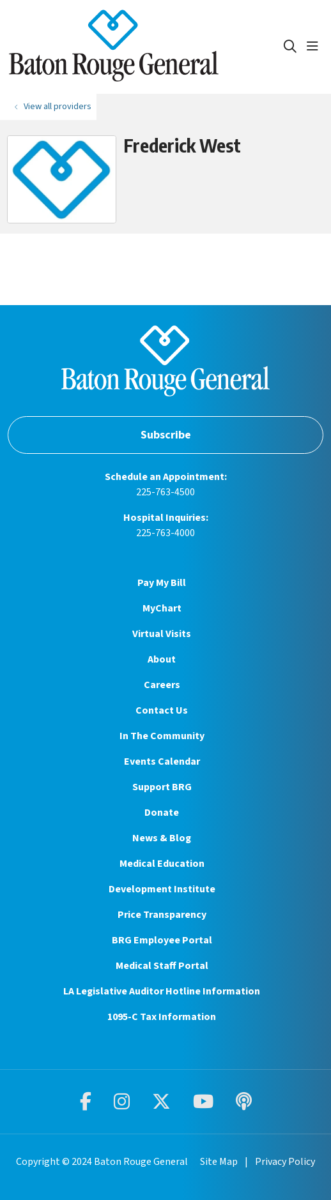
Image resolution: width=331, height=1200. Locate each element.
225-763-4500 (165, 492)
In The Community (161, 736)
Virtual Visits (161, 634)
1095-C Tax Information (161, 1017)
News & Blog (161, 838)
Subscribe (166, 435)
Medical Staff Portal (162, 966)
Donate (161, 813)
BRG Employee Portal (162, 940)
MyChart (161, 608)
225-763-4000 (165, 533)
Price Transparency (162, 915)
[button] (315, 46)
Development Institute (162, 889)
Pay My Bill (161, 583)
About (162, 659)
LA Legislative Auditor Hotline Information (161, 991)
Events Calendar (162, 761)
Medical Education (161, 864)
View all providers (57, 106)
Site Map (219, 1162)
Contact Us (161, 710)
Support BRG (162, 787)
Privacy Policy (285, 1162)
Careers (162, 685)
